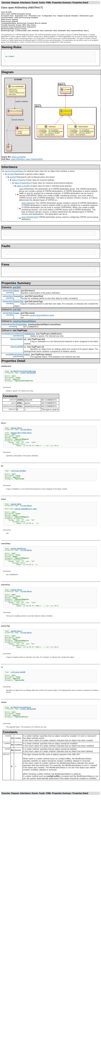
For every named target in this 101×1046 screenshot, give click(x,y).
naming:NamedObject (14, 171)
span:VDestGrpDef (34, 159)
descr (17, 291)
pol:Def (13, 177)
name (16, 313)
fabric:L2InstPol (19, 157)
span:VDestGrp (18, 159)
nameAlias (22, 324)
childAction (29, 334)
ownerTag (18, 301)
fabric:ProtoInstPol (22, 183)
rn (25, 347)
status (27, 354)
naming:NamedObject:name (42, 315)
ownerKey (19, 296)
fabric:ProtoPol (18, 180)
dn (25, 339)
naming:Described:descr (21, 433)
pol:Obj (10, 174)
